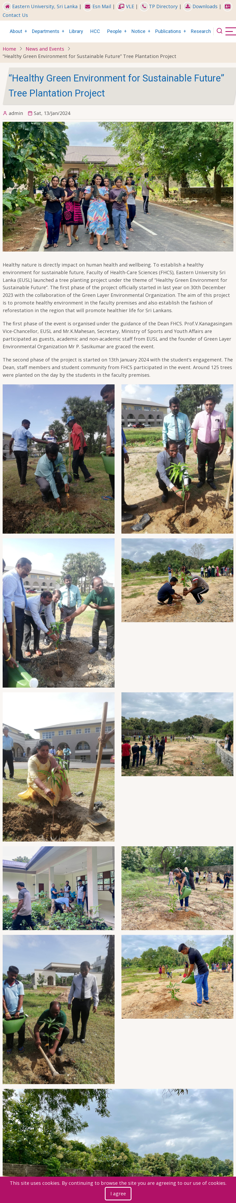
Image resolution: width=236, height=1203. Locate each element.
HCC (95, 31)
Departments (45, 31)
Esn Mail (97, 6)
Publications (168, 31)
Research (201, 31)
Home (9, 49)
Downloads (200, 6)
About (16, 31)
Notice (138, 31)
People (114, 31)
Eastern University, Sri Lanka (40, 6)
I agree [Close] (118, 1193)
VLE (125, 6)
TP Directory (158, 6)
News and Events (45, 49)
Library (76, 31)
